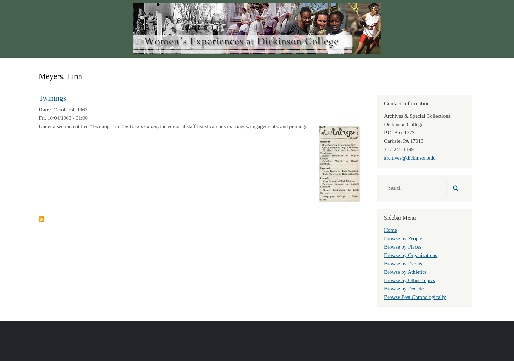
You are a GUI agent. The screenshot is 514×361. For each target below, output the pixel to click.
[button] (339, 163)
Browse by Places (402, 247)
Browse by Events (403, 263)
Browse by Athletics (405, 272)
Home (390, 230)
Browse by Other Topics (409, 280)
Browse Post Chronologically (415, 297)
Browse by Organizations (410, 255)
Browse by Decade (404, 289)
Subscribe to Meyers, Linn (41, 219)
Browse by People (403, 238)
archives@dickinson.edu (410, 158)
